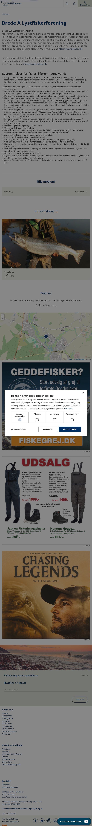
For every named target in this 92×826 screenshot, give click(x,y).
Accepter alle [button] (69, 429)
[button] (18, 429)
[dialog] (46, 413)
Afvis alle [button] (47, 429)
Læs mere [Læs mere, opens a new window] (68, 408)
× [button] (83, 392)
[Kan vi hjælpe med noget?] (74, 821)
